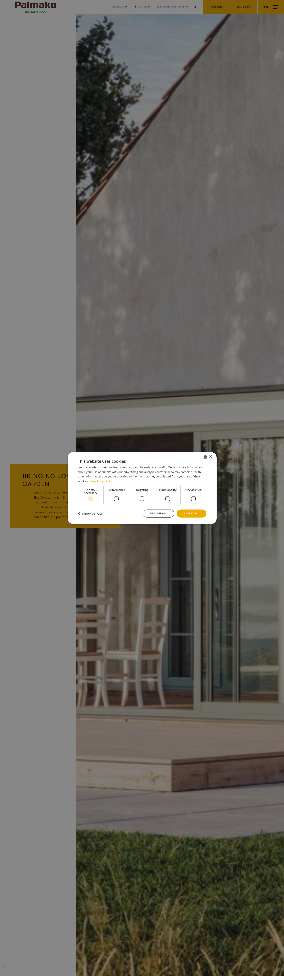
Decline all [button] (157, 513)
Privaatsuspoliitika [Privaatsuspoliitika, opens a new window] (101, 481)
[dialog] (142, 488)
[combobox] (205, 457)
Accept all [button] (191, 513)
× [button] (210, 456)
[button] (90, 513)
